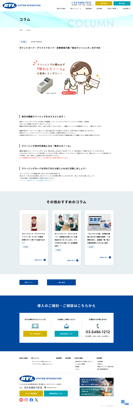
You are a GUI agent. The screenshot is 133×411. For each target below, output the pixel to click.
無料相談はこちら (68, 334)
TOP (21, 30)
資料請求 (106, 3)
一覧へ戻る (66, 282)
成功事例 (99, 8)
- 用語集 (76, 367)
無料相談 (124, 3)
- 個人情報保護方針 (102, 369)
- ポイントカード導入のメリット (41, 361)
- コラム (76, 369)
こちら (40, 180)
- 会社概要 (100, 361)
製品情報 (89, 8)
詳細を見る (40, 260)
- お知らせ (100, 364)
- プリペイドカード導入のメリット (42, 364)
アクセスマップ (51, 388)
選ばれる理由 (61, 8)
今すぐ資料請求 (38, 334)
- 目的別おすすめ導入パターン (83, 361)
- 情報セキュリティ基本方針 (105, 367)
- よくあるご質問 (79, 364)
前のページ (27, 282)
